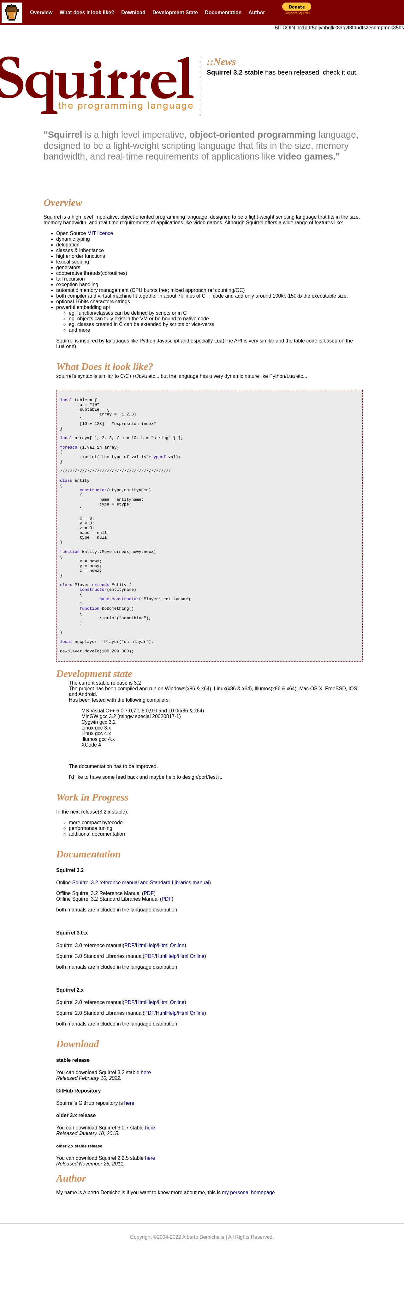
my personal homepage (248, 1243)
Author (256, 12)
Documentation (223, 12)
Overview (41, 12)
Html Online (171, 996)
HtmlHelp (146, 996)
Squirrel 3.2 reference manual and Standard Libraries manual (140, 933)
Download (133, 12)
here (146, 1123)
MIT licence (100, 233)
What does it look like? (87, 12)
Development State (175, 12)
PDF (149, 944)
